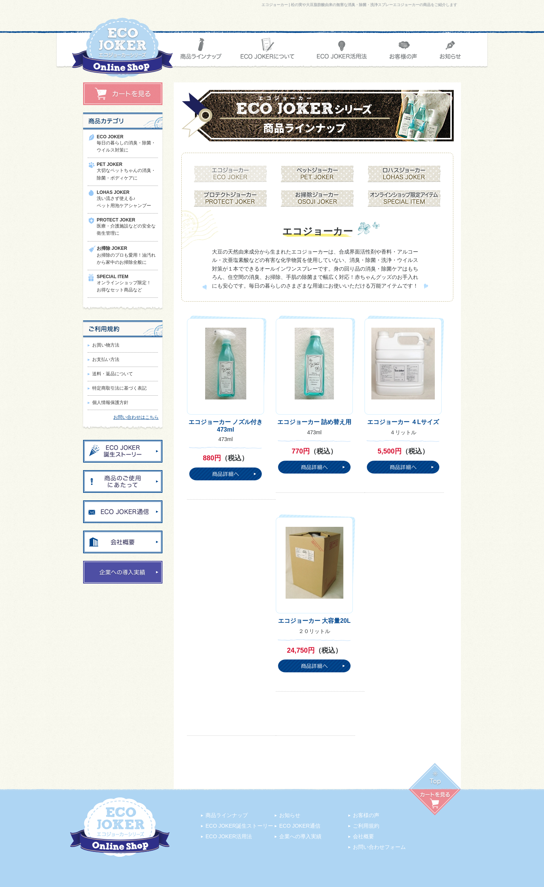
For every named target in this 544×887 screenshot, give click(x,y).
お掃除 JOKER (112, 248)
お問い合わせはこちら (136, 417)
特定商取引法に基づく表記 (119, 388)
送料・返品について (112, 373)
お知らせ (289, 815)
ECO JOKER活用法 (229, 836)
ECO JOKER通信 (299, 826)
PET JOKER (109, 164)
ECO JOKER (110, 136)
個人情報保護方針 (110, 402)
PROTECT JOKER (116, 220)
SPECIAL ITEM (112, 276)
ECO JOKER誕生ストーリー (239, 826)
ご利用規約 (366, 826)
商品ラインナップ (227, 815)
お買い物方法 (105, 345)
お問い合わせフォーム (379, 847)
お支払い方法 (105, 359)
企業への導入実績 (300, 836)
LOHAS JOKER (113, 192)
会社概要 (363, 836)
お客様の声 (366, 815)
